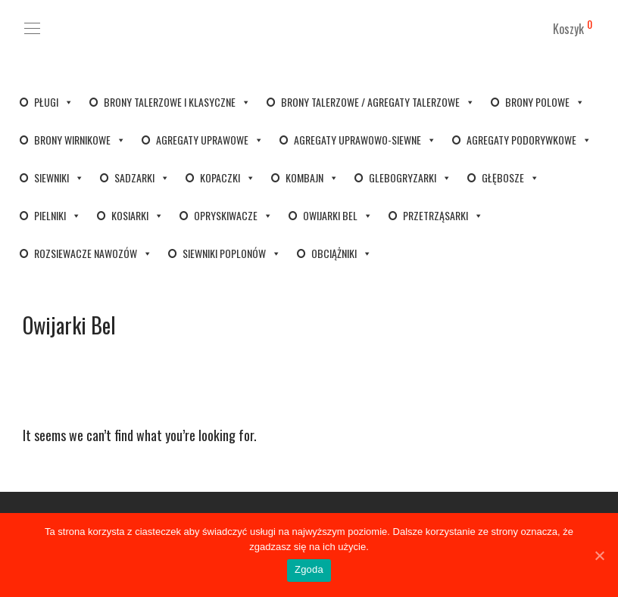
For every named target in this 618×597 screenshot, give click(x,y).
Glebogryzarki (410, 177)
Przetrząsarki (443, 215)
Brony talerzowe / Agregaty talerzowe (378, 102)
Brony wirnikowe (80, 140)
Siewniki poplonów (232, 253)
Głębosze (510, 177)
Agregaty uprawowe (210, 140)
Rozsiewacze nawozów (93, 253)
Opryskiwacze (233, 215)
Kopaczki (227, 177)
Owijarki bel (338, 215)
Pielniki (57, 215)
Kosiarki (137, 215)
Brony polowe (545, 102)
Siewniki (59, 177)
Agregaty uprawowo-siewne (365, 140)
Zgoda (309, 569)
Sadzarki (142, 177)
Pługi (53, 102)
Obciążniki (341, 253)
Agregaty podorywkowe (529, 140)
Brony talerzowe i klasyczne (177, 102)
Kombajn (312, 177)
